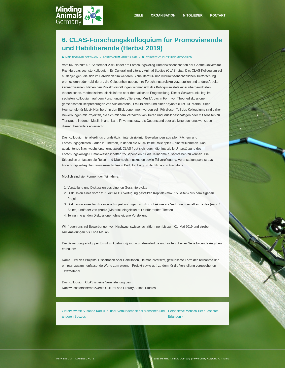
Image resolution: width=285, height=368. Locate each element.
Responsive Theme (218, 358)
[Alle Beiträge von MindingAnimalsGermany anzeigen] (80, 57)
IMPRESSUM (64, 358)
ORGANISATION (163, 15)
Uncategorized (181, 57)
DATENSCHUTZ (84, 358)
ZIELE (138, 15)
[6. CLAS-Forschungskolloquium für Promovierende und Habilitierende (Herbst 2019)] (129, 57)
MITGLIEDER (193, 15)
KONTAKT (217, 15)
